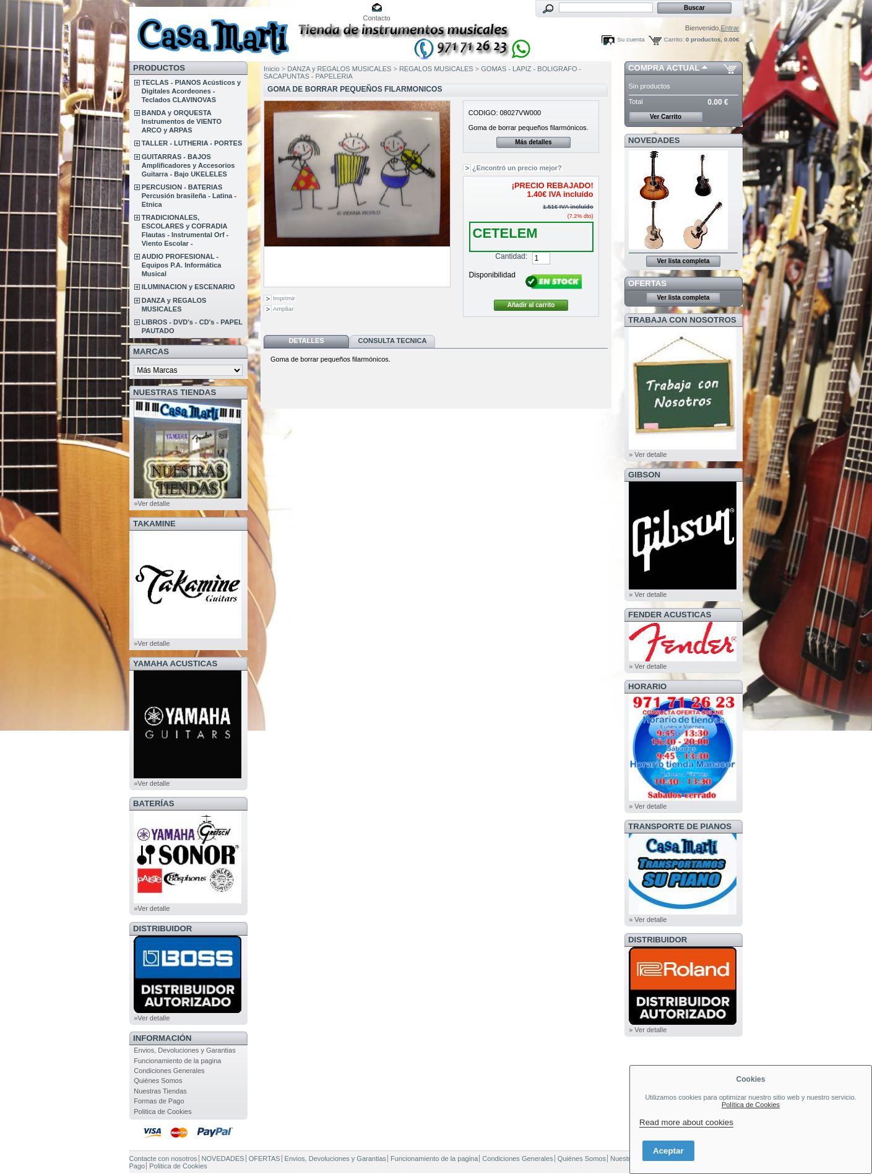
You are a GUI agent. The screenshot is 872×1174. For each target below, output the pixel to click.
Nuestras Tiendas (160, 1091)
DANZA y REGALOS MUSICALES (339, 68)
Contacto (377, 18)
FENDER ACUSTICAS (669, 614)
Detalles (306, 340)
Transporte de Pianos (680, 826)
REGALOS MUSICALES (436, 68)
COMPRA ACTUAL (663, 67)
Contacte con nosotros (163, 1158)
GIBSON (644, 474)
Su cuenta (630, 39)
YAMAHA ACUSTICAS (175, 663)
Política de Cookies (751, 1104)
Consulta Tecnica (392, 340)
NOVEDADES (654, 140)
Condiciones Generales (169, 1070)
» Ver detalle (648, 454)
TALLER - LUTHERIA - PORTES (192, 143)
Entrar (730, 28)
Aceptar (668, 1150)
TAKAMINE (154, 523)
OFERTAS (647, 283)
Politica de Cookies (163, 1111)
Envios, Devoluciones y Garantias (184, 1050)
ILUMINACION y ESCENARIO (188, 286)
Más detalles (533, 142)
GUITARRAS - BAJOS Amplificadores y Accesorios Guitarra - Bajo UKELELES (188, 165)
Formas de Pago (159, 1101)
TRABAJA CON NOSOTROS (682, 319)
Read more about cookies (686, 1122)
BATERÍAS (153, 803)
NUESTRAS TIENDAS (174, 392)
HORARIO (647, 686)
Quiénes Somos (158, 1080)
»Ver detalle (152, 503)
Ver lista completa (683, 261)
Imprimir (284, 298)
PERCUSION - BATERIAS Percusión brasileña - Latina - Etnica (189, 195)
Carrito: (674, 39)
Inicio (272, 68)
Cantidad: (511, 256)
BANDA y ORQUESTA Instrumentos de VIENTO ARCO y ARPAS (182, 121)
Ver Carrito (665, 116)
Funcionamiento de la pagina (177, 1060)
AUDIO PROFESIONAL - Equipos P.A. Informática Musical (182, 265)
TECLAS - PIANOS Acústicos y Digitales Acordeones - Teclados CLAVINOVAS (191, 91)
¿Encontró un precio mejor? (517, 168)
